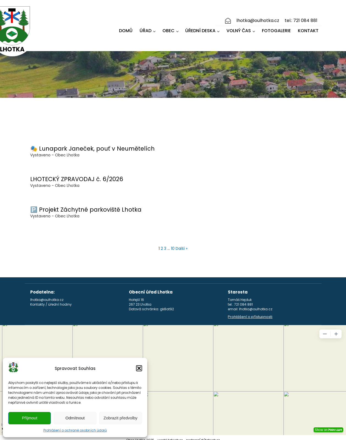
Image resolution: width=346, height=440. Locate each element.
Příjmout (29, 418)
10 (173, 243)
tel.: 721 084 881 (301, 18)
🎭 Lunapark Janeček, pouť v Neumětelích (92, 144)
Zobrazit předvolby (120, 418)
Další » (181, 243)
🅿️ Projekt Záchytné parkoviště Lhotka (86, 205)
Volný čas (238, 28)
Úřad (145, 28)
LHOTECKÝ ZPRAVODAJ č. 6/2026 (76, 174)
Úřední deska (200, 28)
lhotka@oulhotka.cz (257, 18)
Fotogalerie (276, 28)
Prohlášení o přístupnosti (250, 311)
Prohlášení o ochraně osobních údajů (75, 430)
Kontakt (308, 28)
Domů (125, 28)
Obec (168, 28)
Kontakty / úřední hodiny (51, 299)
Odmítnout (75, 418)
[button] (139, 368)
